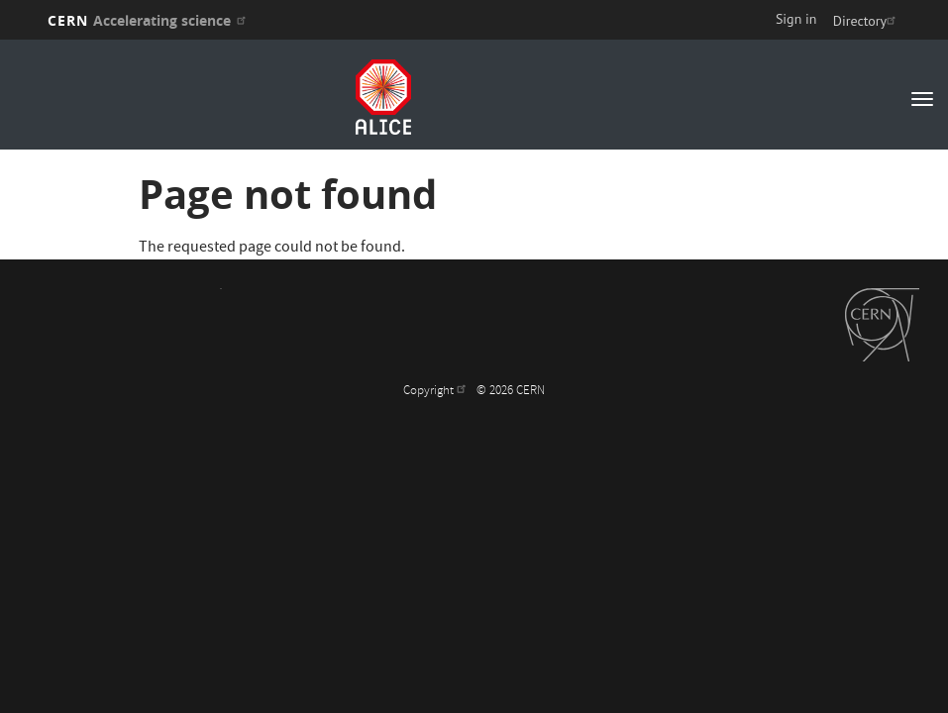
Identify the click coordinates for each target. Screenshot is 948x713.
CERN (149, 20)
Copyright (437, 391)
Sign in (796, 19)
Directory (866, 21)
